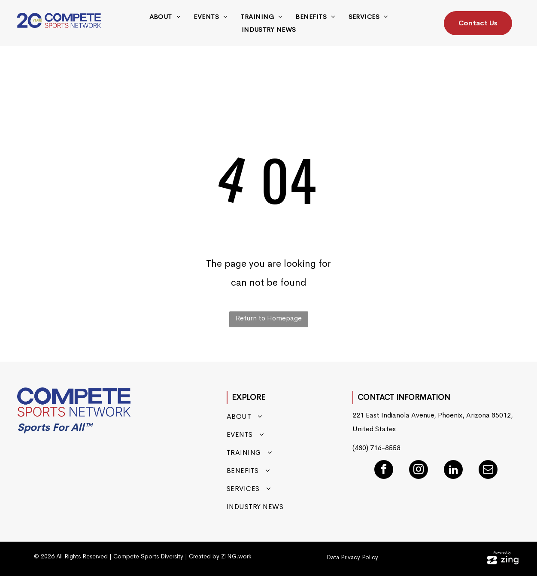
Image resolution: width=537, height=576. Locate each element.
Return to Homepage (269, 318)
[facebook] (383, 470)
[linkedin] (453, 470)
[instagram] (418, 470)
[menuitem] (165, 16)
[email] (488, 470)
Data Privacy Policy (352, 557)
